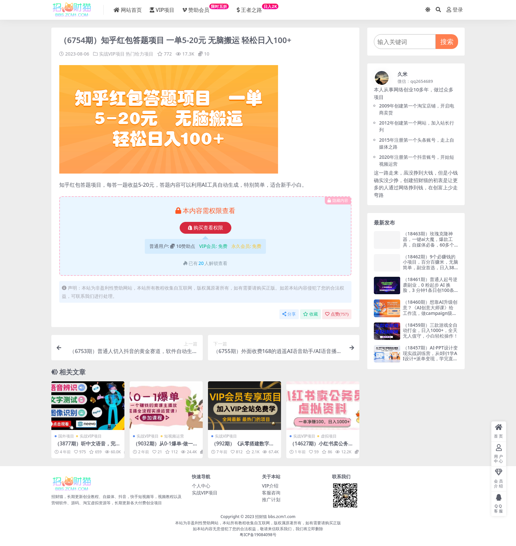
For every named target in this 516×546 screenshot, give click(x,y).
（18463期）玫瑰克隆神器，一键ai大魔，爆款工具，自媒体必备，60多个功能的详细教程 (428, 241)
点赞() (336, 314)
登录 (455, 9)
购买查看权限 (205, 227)
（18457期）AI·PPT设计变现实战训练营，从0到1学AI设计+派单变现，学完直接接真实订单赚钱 (430, 355)
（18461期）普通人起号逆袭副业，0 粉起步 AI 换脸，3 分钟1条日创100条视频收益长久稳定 (430, 287)
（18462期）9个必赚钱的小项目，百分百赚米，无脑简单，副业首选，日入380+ (430, 264)
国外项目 (66, 436)
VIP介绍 (270, 486)
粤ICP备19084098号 (258, 534)
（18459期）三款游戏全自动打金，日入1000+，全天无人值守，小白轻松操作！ (430, 330)
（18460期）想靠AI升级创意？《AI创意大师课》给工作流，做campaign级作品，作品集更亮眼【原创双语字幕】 (430, 313)
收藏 (310, 314)
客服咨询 (271, 492)
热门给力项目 (139, 54)
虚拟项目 (329, 436)
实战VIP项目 (112, 54)
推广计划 (271, 499)
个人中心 (201, 486)
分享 (289, 314)
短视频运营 (174, 436)
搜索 (446, 41)
